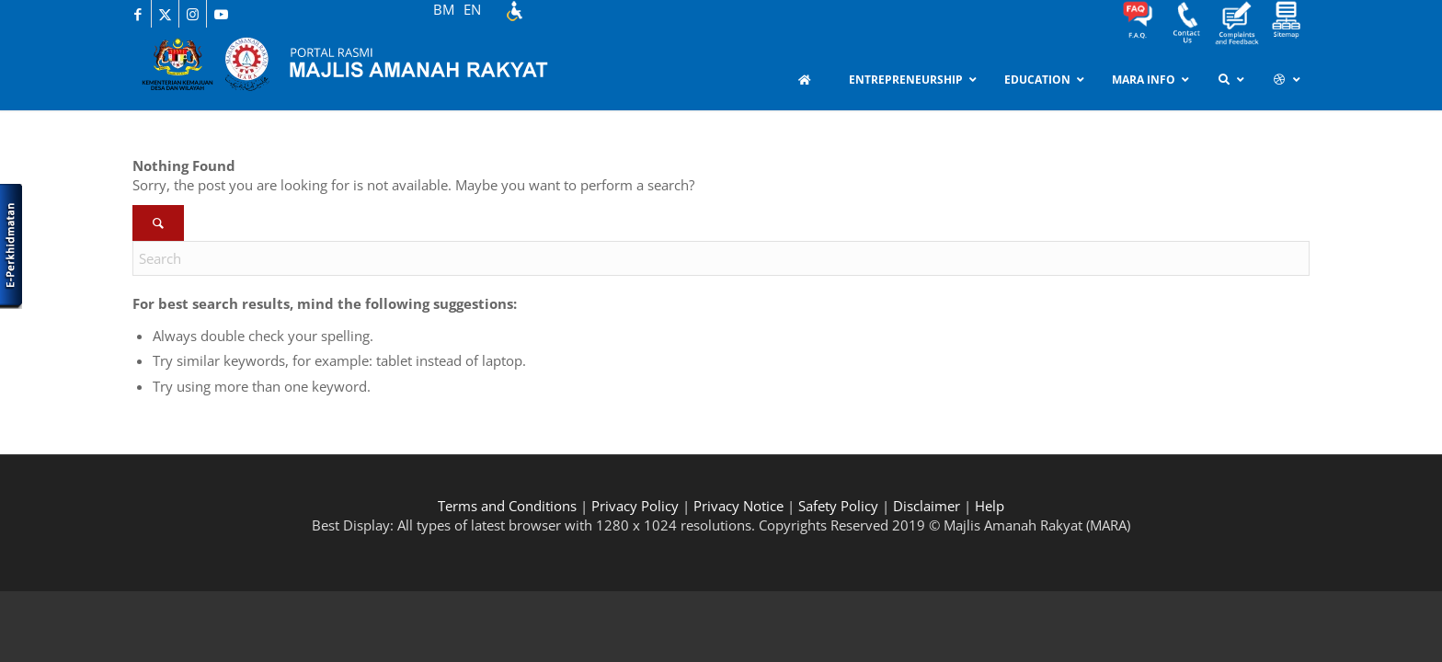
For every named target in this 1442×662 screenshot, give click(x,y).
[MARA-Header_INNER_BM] (362, 69)
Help (989, 505)
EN (472, 9)
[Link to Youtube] (221, 14)
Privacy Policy (635, 505)
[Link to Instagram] (192, 14)
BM (443, 9)
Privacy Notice (738, 505)
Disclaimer (926, 505)
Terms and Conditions (507, 505)
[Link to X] (165, 14)
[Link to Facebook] (137, 14)
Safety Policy (838, 505)
